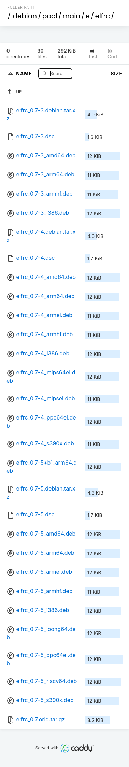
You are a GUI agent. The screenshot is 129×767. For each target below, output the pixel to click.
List (93, 53)
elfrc (102, 16)
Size (117, 73)
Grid (112, 53)
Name (24, 73)
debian (25, 16)
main (71, 16)
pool (49, 16)
